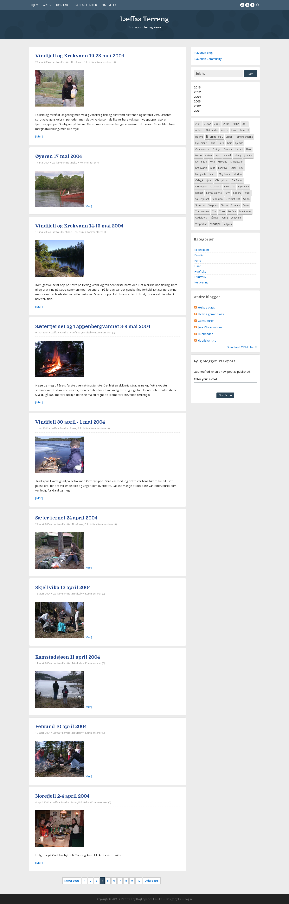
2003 (197, 101)
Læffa (55, 62)
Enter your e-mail (205, 379)
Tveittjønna (245, 211)
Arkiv (47, 5)
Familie (65, 62)
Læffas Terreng (144, 18)
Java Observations (210, 327)
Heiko (208, 155)
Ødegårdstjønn (203, 180)
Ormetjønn (201, 186)
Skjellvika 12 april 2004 (63, 587)
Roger (247, 192)
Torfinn (232, 211)
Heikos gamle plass (211, 314)
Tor (214, 211)
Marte (212, 174)
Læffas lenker (86, 5)
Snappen (213, 205)
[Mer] (39, 136)
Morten (238, 174)
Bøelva (199, 136)
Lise (241, 168)
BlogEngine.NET (145, 899)
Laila (212, 168)
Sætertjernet (202, 199)
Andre (224, 130)
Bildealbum (201, 250)
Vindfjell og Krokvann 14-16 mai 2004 (79, 226)
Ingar (218, 155)
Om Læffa (109, 5)
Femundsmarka (244, 136)
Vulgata (228, 224)
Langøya (223, 168)
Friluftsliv (89, 62)
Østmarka (229, 186)
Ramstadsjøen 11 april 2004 (67, 657)
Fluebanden (205, 334)
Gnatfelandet (202, 149)
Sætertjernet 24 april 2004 (66, 518)
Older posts (151, 880)
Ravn (227, 192)
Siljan (246, 199)
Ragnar (199, 192)
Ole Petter (237, 180)
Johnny (237, 155)
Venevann (236, 217)
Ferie (74, 802)
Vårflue (214, 217)
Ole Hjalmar (221, 180)
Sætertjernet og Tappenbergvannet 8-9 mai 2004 (92, 326)
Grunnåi (228, 149)
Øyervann (243, 186)
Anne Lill (244, 130)
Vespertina (201, 224)
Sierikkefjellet (233, 199)
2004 (197, 97)
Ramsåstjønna (214, 192)
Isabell (227, 155)
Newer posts (71, 880)
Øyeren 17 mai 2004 (58, 156)
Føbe (212, 143)
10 (138, 880)
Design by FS (173, 899)
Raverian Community (208, 59)
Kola (212, 161)
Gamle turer (206, 321)
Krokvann (201, 168)
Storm (224, 205)
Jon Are (248, 155)
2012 (197, 92)
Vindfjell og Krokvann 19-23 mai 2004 (79, 56)
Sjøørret (200, 205)
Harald (239, 149)
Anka (233, 130)
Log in (188, 899)
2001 (197, 111)
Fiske (74, 162)
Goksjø (217, 149)
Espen (229, 136)
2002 (197, 106)
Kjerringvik (201, 161)
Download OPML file (242, 347)
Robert (237, 192)
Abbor (198, 130)
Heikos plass (206, 307)
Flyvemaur (201, 143)
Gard (221, 143)
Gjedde (239, 143)
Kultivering (201, 282)
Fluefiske (76, 62)
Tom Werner (202, 211)
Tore (222, 211)
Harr (248, 149)
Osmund (215, 186)
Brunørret (214, 136)
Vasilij (225, 217)
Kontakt (63, 5)
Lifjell (233, 168)
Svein (246, 205)
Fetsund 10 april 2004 (61, 726)
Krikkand (222, 161)
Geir (229, 143)
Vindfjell (215, 224)
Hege (198, 155)
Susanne (235, 205)
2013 (197, 87)
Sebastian (217, 199)
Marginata (200, 174)
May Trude (225, 174)
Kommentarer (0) (106, 62)
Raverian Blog (203, 52)
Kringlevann (236, 161)
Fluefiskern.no (207, 340)
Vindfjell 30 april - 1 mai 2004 (70, 422)
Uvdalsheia (201, 217)
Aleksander (212, 130)
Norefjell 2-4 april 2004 (62, 796)
